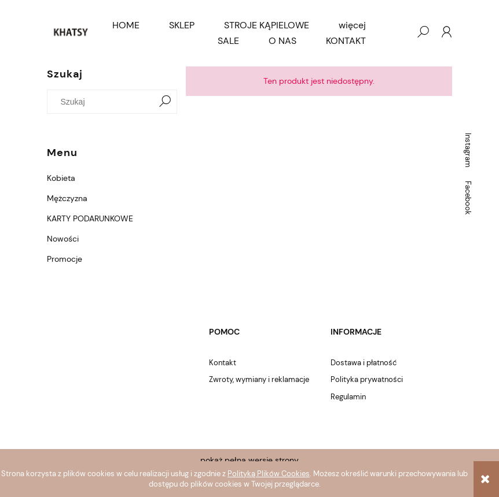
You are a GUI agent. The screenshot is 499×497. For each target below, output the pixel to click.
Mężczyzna (67, 198)
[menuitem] (125, 25)
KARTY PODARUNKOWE (90, 218)
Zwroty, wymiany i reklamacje (259, 379)
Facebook (468, 198)
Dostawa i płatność (364, 363)
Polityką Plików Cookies (269, 474)
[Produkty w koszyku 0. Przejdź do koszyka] (399, 32)
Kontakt (222, 363)
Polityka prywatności (367, 379)
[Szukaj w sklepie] (103, 101)
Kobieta (61, 178)
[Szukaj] (165, 101)
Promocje (64, 259)
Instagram (468, 150)
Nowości (63, 238)
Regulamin (348, 397)
